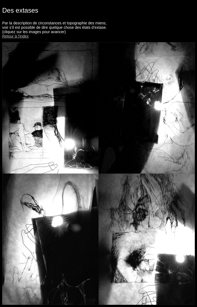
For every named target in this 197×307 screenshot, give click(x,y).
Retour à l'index (15, 36)
